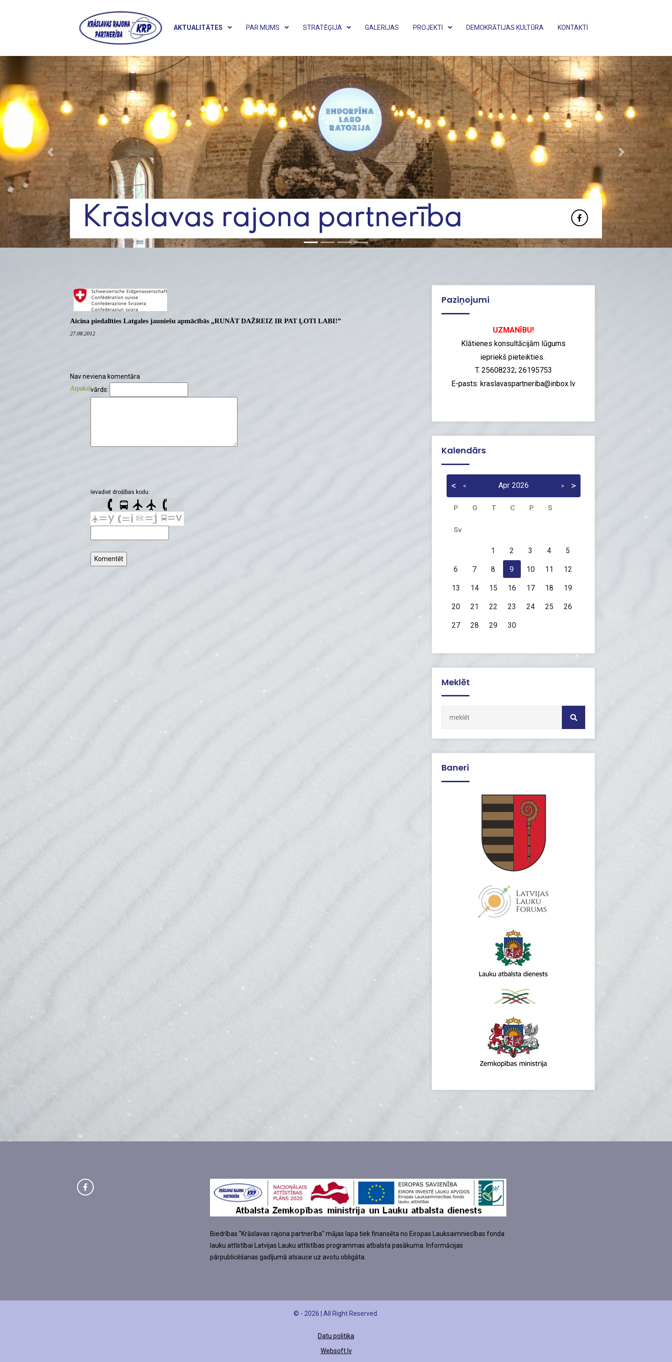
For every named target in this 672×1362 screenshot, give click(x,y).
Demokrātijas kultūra (505, 27)
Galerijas (382, 27)
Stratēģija (327, 27)
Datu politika (336, 1336)
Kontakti (573, 27)
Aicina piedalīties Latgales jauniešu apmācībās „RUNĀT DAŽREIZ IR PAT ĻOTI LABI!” (205, 321)
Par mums (267, 27)
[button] (50, 152)
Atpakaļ (80, 388)
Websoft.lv (336, 1351)
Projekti (432, 27)
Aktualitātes (203, 27)
